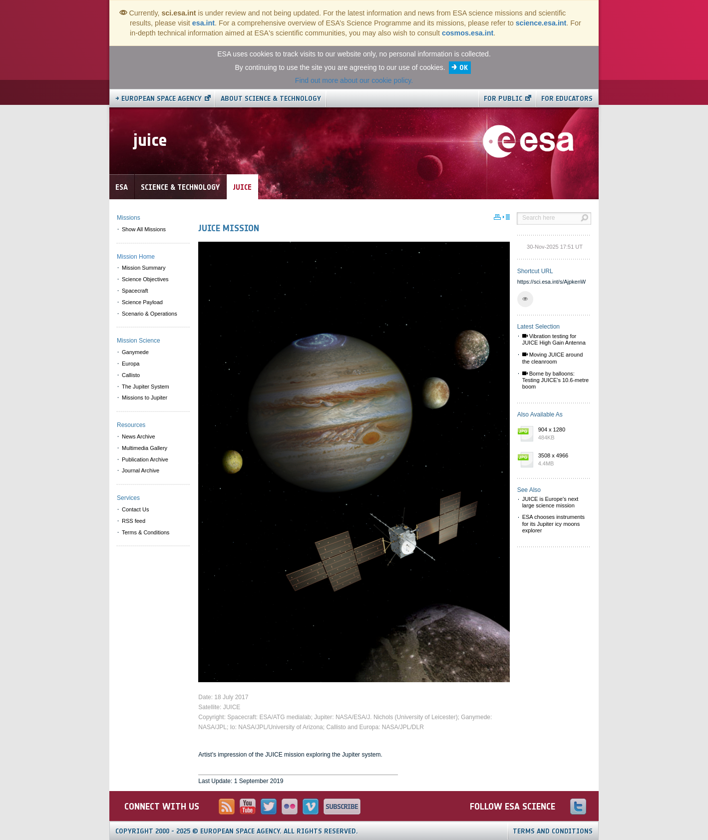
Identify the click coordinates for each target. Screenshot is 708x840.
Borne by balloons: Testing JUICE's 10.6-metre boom (555, 380)
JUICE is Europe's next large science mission (550, 502)
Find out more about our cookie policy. (354, 80)
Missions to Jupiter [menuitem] (144, 398)
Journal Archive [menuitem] (140, 470)
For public (503, 98)
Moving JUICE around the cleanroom (552, 358)
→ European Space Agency (158, 98)
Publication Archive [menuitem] (145, 459)
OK (463, 67)
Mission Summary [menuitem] (143, 268)
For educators (567, 98)
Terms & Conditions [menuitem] (145, 532)
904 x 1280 (562, 433)
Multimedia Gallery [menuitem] (144, 448)
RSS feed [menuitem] (133, 521)
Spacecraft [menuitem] (135, 291)
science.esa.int (541, 23)
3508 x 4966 (562, 459)
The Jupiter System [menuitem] (145, 387)
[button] (525, 299)
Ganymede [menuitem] (135, 352)
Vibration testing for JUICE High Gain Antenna (554, 339)
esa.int (203, 23)
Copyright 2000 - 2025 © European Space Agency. (236, 831)
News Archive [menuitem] (138, 436)
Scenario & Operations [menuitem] (149, 314)
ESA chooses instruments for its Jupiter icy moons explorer (553, 523)
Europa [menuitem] (130, 364)
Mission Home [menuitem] (136, 256)
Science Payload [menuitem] (142, 302)
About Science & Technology (271, 98)
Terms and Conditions (553, 831)
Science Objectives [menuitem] (145, 279)
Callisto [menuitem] (131, 375)
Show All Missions (144, 229)
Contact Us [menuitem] (135, 509)
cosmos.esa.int (467, 33)
